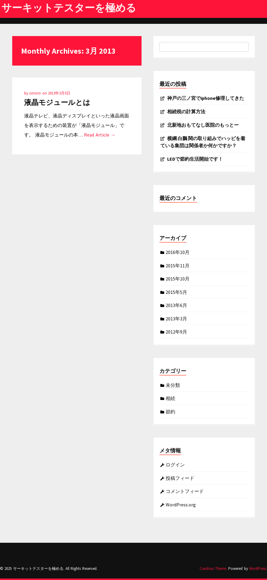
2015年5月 (176, 291)
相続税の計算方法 (186, 111)
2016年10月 (178, 252)
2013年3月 (176, 318)
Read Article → (99, 135)
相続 (170, 398)
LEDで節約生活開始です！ (195, 159)
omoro (35, 93)
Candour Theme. (213, 568)
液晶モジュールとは (57, 102)
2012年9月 (176, 331)
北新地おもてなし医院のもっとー (203, 125)
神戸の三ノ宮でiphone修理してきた (205, 98)
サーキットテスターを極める (68, 7)
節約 (170, 411)
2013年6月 (176, 305)
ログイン (175, 464)
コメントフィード (185, 491)
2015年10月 (178, 278)
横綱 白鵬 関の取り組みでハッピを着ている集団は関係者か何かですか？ (202, 141)
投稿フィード (180, 477)
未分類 (173, 384)
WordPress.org (181, 504)
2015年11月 (178, 265)
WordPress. (258, 568)
